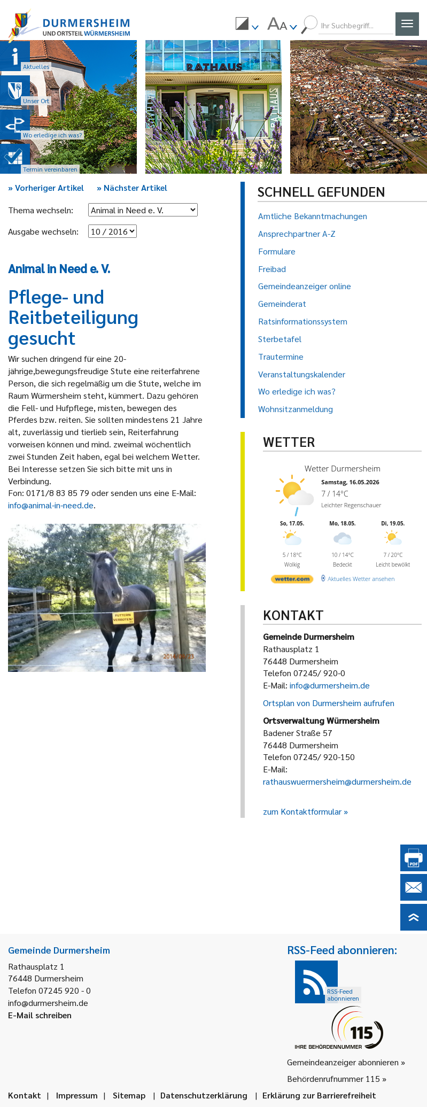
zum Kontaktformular (302, 811)
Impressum (77, 1095)
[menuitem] (247, 25)
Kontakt (24, 1095)
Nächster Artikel (132, 187)
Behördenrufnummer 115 (333, 1078)
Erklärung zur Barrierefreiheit (319, 1095)
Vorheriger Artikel (46, 187)
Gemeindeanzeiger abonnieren (343, 1061)
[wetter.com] (291, 578)
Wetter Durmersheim (340, 468)
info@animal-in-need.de (51, 504)
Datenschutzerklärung (203, 1095)
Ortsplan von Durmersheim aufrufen (328, 702)
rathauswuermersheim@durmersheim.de (337, 781)
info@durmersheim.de (330, 685)
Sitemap (129, 1095)
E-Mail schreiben (40, 1014)
